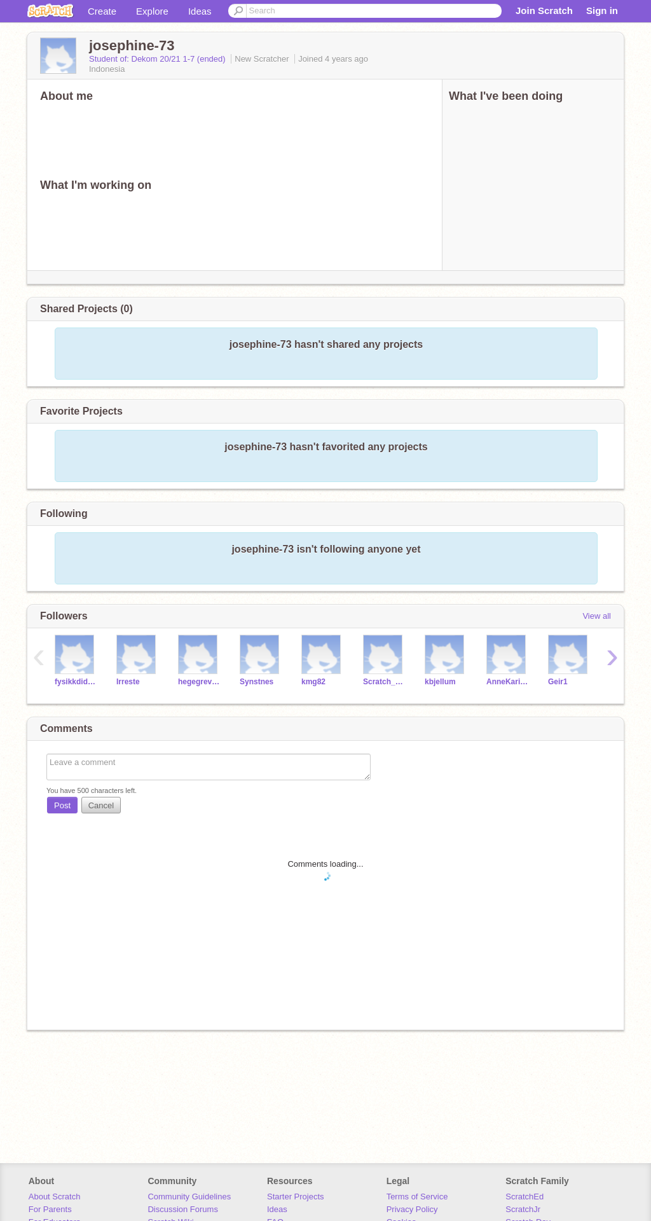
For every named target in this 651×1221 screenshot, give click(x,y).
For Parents (50, 1209)
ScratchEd (524, 1196)
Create (102, 11)
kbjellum (440, 681)
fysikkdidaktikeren (76, 681)
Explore (152, 11)
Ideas (200, 11)
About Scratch (55, 1196)
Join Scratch (544, 10)
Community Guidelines (189, 1196)
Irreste (128, 681)
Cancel (101, 805)
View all (596, 616)
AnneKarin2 (507, 681)
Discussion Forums (182, 1209)
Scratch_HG (384, 681)
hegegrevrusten (199, 681)
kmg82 (313, 681)
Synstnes (256, 681)
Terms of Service (417, 1196)
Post (62, 805)
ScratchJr (522, 1209)
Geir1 (558, 681)
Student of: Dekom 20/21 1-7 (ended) (158, 59)
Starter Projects (295, 1196)
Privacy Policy (412, 1209)
